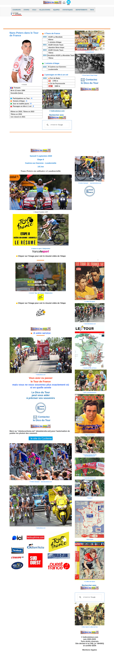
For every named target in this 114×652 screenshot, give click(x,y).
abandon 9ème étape (56, 47)
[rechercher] (56, 125)
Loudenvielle (53, 69)
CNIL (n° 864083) (97, 643)
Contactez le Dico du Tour (40, 418)
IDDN (94, 646)
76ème (50, 58)
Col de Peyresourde (57, 83)
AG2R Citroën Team (55, 45)
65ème (50, 39)
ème (51, 53)
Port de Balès (55, 78)
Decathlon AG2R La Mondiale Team (60, 55)
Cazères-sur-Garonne (57, 67)
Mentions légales (89, 650)
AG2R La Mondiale (55, 37)
